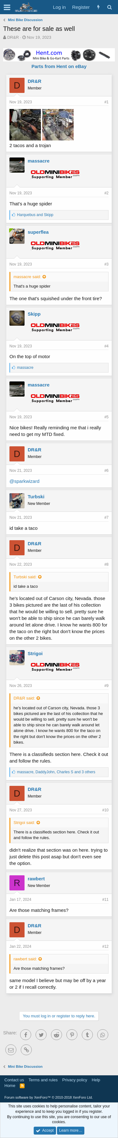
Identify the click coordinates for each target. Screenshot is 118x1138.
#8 (106, 564)
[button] (7, 7)
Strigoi (35, 653)
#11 (105, 899)
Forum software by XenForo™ (48, 1097)
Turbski (36, 496)
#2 (106, 193)
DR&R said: (24, 698)
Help (96, 1080)
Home (9, 1085)
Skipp (34, 314)
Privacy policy (74, 1080)
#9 (106, 685)
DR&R (13, 37)
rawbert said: (25, 959)
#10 (105, 810)
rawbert (36, 878)
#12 (105, 946)
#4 (106, 346)
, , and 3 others (56, 772)
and (35, 215)
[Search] (109, 7)
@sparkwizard (24, 481)
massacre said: (27, 276)
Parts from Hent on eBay (59, 66)
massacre (38, 160)
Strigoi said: (24, 822)
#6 (106, 470)
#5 (106, 417)
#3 (106, 264)
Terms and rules (43, 1080)
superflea (38, 232)
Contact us (14, 1080)
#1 (106, 102)
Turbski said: (25, 577)
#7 (106, 517)
